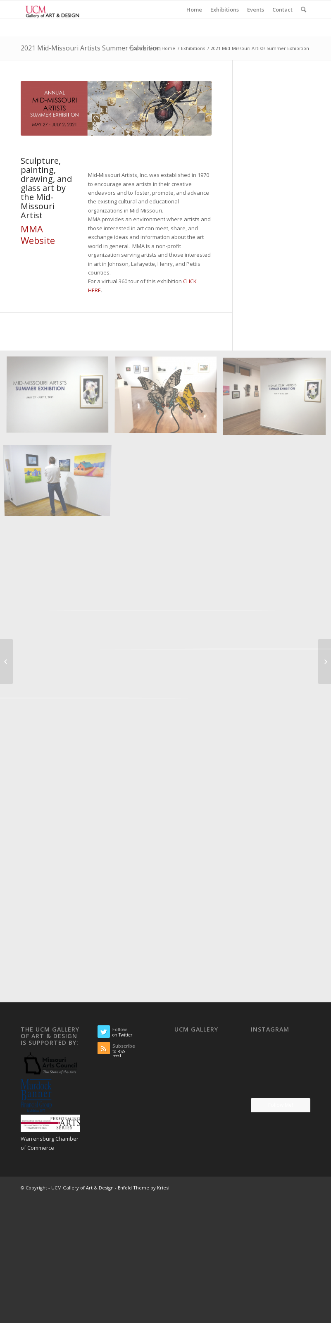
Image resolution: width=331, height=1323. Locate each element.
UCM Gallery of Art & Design (82, 1187)
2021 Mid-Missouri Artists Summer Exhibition (91, 48)
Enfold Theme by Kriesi (143, 1187)
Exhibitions (193, 48)
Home (168, 48)
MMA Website (38, 234)
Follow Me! (280, 1104)
